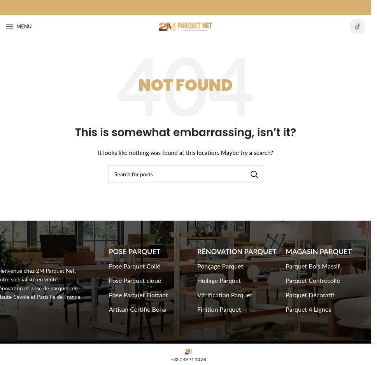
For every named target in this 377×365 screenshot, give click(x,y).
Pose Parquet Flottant (138, 294)
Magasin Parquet (319, 251)
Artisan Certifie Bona (137, 309)
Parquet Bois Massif (313, 266)
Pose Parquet (135, 251)
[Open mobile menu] (18, 26)
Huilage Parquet (219, 280)
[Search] (185, 174)
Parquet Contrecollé (313, 280)
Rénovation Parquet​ (236, 251)
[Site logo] (185, 26)
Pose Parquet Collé (134, 266)
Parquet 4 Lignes (308, 309)
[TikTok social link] (357, 26)
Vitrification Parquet (225, 294)
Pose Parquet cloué (135, 280)
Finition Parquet (219, 309)
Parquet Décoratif (310, 294)
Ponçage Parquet (220, 266)
